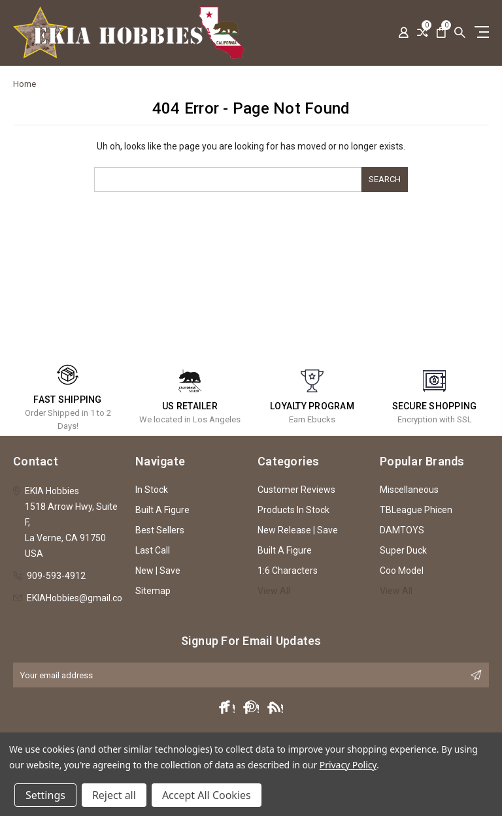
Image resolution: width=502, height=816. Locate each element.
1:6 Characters (288, 570)
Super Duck (403, 550)
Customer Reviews (296, 489)
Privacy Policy (348, 765)
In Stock (151, 489)
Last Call (152, 550)
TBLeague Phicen (416, 510)
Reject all (114, 795)
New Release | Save (298, 530)
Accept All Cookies (206, 795)
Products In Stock (293, 510)
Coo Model (402, 570)
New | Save (157, 570)
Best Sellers (159, 530)
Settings (45, 795)
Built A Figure (162, 510)
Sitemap (153, 591)
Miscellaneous (409, 489)
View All (274, 591)
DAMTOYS (402, 530)
